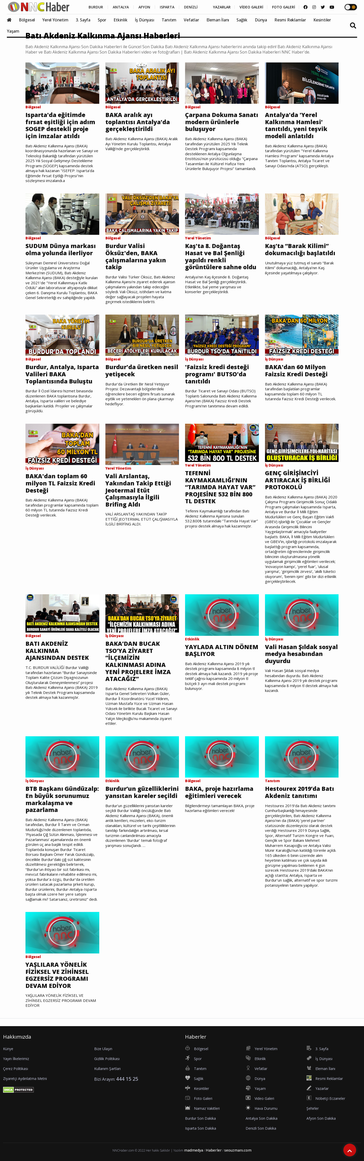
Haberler (214, 1150)
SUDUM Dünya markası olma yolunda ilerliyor (60, 249)
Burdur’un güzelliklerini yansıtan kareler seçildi (142, 792)
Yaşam (13, 31)
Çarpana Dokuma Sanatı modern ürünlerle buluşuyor (221, 122)
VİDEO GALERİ (251, 7)
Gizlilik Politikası (107, 1058)
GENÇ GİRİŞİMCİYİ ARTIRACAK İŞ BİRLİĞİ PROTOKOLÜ (297, 480)
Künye (8, 1048)
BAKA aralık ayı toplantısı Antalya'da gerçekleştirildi (137, 122)
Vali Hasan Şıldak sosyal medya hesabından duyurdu (301, 654)
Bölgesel (27, 20)
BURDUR (96, 7)
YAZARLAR (222, 7)
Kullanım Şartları (107, 1068)
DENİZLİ (191, 7)
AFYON (144, 7)
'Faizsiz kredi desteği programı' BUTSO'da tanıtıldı (217, 374)
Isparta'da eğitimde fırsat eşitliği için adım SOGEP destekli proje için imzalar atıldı (60, 125)
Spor (102, 20)
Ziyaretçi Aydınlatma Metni (25, 1078)
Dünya (261, 20)
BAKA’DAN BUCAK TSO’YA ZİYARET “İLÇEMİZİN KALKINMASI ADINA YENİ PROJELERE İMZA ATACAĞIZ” (138, 661)
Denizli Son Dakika (261, 1128)
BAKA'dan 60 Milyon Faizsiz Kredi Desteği (296, 371)
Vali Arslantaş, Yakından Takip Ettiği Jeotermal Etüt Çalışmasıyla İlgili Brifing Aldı (138, 490)
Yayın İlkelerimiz (16, 1058)
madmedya (193, 1150)
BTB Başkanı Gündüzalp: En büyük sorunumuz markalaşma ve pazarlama (62, 799)
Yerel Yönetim (55, 20)
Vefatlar (191, 20)
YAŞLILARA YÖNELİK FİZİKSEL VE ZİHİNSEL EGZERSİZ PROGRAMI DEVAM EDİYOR (57, 975)
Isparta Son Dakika (200, 1128)
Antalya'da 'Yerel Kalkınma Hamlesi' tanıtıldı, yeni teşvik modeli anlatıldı (296, 125)
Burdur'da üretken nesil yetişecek (141, 371)
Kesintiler (322, 20)
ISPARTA (167, 7)
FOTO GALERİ (283, 7)
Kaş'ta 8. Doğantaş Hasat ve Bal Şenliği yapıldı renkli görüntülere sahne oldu (220, 256)
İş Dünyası (144, 20)
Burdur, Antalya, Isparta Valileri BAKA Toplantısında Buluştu (62, 374)
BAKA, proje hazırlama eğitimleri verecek (219, 792)
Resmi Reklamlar (290, 20)
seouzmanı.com (237, 1150)
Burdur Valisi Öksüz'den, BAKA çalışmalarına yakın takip (135, 256)
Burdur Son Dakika (200, 1118)
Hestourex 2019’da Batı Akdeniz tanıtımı (299, 792)
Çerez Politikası (15, 1068)
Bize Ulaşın (103, 1048)
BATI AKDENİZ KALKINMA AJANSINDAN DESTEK (57, 650)
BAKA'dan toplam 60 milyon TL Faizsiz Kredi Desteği (60, 483)
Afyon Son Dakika (321, 1118)
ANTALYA (121, 7)
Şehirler (312, 1108)
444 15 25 (127, 1078)
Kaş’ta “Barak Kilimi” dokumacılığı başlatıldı (300, 249)
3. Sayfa (83, 20)
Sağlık (241, 20)
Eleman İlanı (217, 20)
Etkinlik (120, 20)
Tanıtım (169, 20)
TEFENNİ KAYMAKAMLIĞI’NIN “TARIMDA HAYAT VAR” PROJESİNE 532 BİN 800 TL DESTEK (220, 487)
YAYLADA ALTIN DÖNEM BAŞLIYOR (221, 650)
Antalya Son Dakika (261, 1118)
